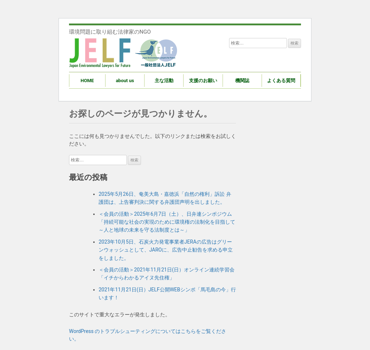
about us (125, 80)
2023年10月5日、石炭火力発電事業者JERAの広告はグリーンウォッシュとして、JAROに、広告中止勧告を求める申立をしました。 (166, 250)
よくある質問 (281, 80)
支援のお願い (203, 80)
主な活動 (164, 80)
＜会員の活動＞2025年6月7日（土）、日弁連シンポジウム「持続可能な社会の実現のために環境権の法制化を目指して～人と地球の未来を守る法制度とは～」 (167, 222)
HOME (87, 80)
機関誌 (242, 80)
